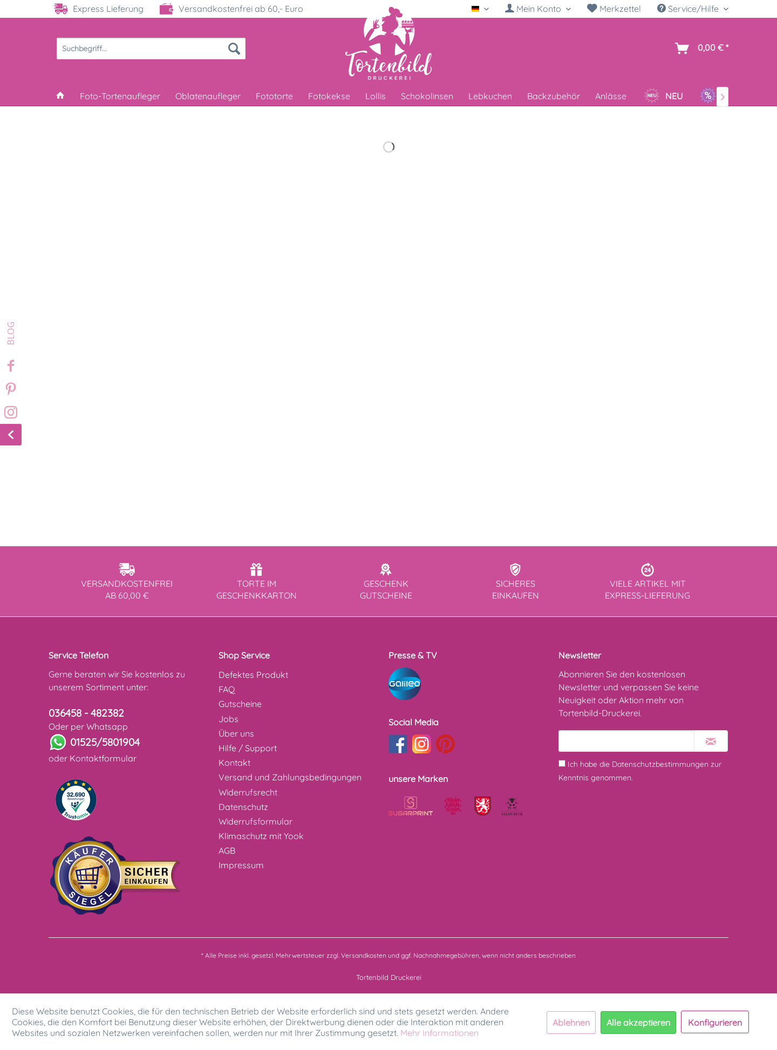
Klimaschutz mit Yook (261, 836)
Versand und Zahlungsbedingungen (290, 777)
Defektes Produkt (253, 674)
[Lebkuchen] (490, 96)
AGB (227, 850)
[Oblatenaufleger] (208, 96)
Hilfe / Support (248, 748)
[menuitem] (538, 9)
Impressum (241, 865)
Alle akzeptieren (638, 1022)
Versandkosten (363, 955)
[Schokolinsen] (427, 96)
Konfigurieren (715, 1022)
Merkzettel (614, 8)
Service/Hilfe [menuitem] (689, 8)
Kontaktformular (103, 758)
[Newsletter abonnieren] (711, 741)
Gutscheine (240, 703)
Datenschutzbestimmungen (660, 764)
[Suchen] (234, 48)
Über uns (236, 733)
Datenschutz (243, 806)
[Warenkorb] (699, 48)
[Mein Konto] (538, 8)
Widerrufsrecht (248, 792)
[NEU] (663, 96)
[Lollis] (375, 96)
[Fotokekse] (329, 96)
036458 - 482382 (86, 712)
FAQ (227, 689)
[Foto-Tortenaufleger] (120, 96)
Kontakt (234, 762)
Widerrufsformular (255, 821)
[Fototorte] (274, 96)
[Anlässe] (611, 96)
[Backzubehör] (554, 96)
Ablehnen (571, 1022)
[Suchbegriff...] (151, 48)
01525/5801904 (105, 742)
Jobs (228, 718)
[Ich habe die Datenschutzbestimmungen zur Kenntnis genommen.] (561, 763)
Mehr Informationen (439, 1032)
